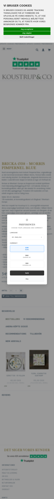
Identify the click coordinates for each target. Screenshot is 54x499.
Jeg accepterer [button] (27, 29)
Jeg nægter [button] (27, 33)
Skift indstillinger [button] (27, 37)
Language (14, 233)
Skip (27, 279)
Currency (14, 243)
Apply (27, 273)
